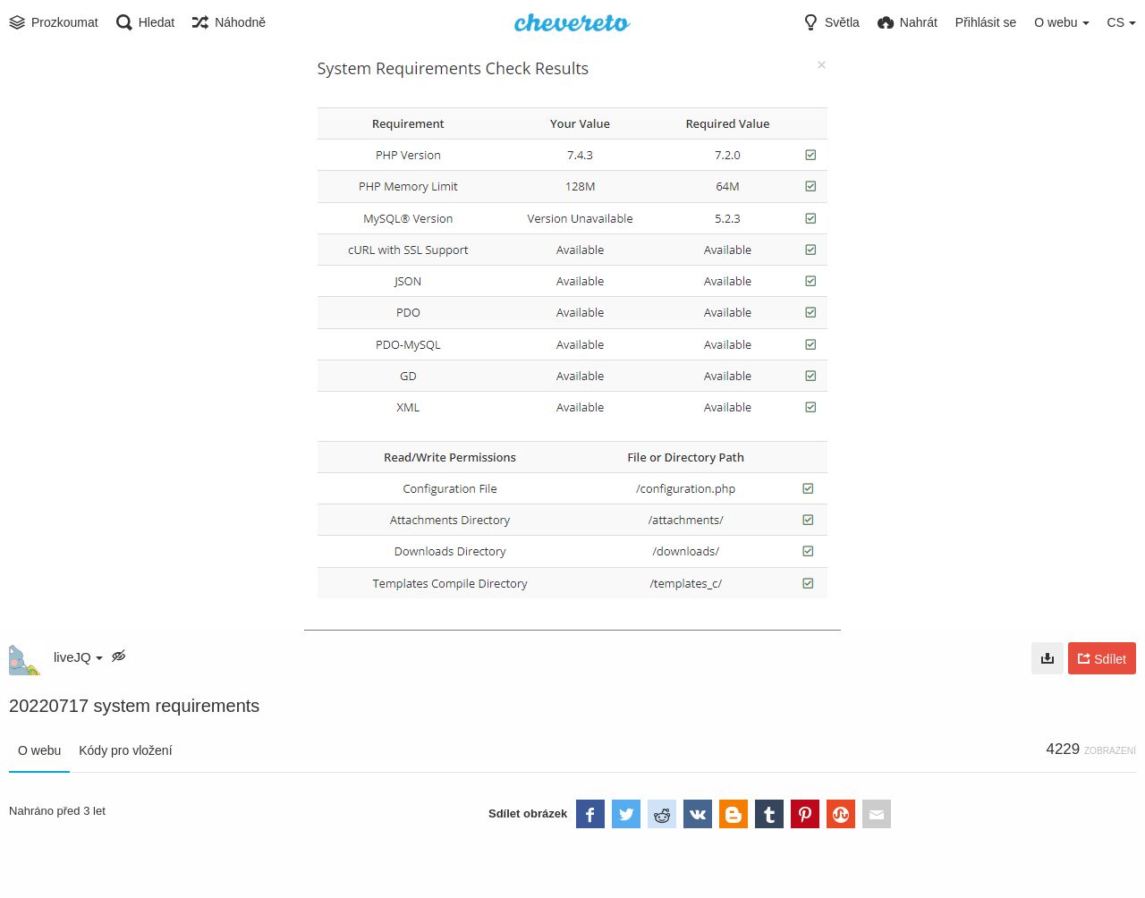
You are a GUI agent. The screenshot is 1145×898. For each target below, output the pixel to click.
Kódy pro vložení (125, 750)
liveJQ (78, 657)
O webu (39, 750)
